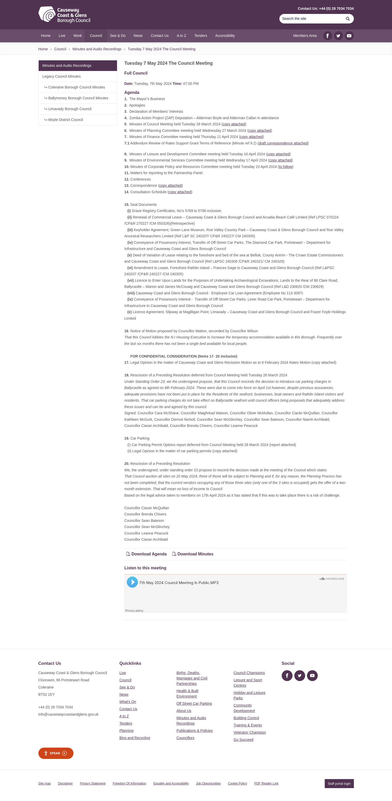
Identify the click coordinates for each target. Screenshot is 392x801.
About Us (184, 711)
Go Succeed (243, 740)
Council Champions (249, 673)
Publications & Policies (195, 731)
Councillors (185, 738)
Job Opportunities (208, 783)
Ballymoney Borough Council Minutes (76, 98)
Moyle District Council (63, 120)
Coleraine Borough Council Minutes (74, 87)
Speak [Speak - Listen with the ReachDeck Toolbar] (55, 753)
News (123, 694)
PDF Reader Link (266, 783)
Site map (44, 783)
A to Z (124, 716)
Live (122, 673)
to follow (285, 167)
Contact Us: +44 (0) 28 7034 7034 (326, 8)
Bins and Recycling (134, 738)
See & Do (127, 687)
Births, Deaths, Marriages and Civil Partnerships (192, 678)
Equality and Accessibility (171, 783)
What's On (127, 702)
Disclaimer (65, 783)
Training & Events (247, 725)
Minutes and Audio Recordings (97, 49)
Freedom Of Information (129, 783)
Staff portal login (339, 783)
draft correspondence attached (283, 143)
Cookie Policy (237, 783)
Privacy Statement (92, 783)
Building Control (246, 718)
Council (60, 49)
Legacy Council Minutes (62, 76)
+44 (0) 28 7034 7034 (55, 707)
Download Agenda (147, 554)
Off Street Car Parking (194, 703)
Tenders (125, 723)
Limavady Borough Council (67, 109)
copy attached (234, 124)
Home (43, 49)
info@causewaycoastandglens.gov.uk (68, 714)
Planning (126, 731)
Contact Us (128, 709)
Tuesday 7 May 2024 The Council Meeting (161, 49)
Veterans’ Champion (249, 732)
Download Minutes (193, 554)
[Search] (310, 18)
